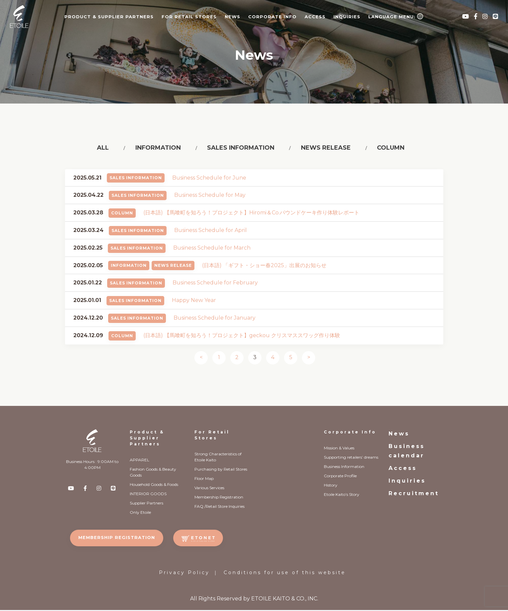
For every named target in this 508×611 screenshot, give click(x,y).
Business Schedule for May (210, 196)
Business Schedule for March (212, 249)
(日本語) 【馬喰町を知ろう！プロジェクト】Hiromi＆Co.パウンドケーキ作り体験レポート (251, 214)
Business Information (344, 467)
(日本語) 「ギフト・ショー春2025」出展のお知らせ (264, 266)
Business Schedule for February (215, 284)
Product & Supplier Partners (147, 438)
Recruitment (414, 494)
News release (324, 148)
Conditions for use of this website (285, 573)
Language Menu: (395, 16)
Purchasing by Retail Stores (220, 470)
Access (315, 16)
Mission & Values (339, 448)
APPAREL (139, 460)
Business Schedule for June (209, 179)
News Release (173, 266)
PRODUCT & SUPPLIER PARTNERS (109, 16)
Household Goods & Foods (154, 485)
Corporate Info (350, 432)
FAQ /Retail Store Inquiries (219, 507)
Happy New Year (194, 301)
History (330, 486)
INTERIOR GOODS (148, 494)
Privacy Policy (184, 573)
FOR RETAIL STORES (189, 16)
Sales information (240, 148)
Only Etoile (140, 513)
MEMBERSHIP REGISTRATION (116, 538)
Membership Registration (218, 498)
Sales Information (135, 179)
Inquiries (346, 16)
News (232, 16)
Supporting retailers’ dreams (351, 458)
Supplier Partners (146, 503)
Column (387, 148)
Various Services (209, 488)
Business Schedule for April (210, 231)
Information (158, 148)
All (104, 148)
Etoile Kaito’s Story (341, 495)
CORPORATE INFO (272, 16)
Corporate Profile (340, 476)
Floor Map (204, 479)
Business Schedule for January (214, 319)
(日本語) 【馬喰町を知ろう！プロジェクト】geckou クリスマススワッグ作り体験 (241, 336)
